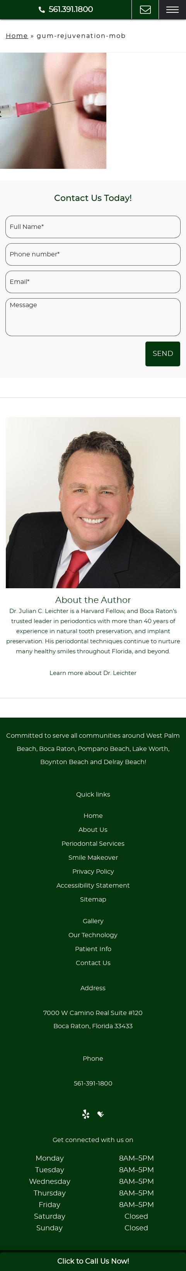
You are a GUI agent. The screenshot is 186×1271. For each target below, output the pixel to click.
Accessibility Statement (93, 886)
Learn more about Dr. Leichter (93, 673)
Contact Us (93, 963)
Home (17, 36)
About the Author (93, 600)
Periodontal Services (93, 844)
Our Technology (93, 935)
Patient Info (93, 949)
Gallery (93, 921)
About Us (93, 830)
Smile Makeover (93, 858)
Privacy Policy (93, 872)
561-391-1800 (93, 1083)
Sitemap (93, 900)
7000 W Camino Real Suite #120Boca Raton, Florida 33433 (93, 1019)
